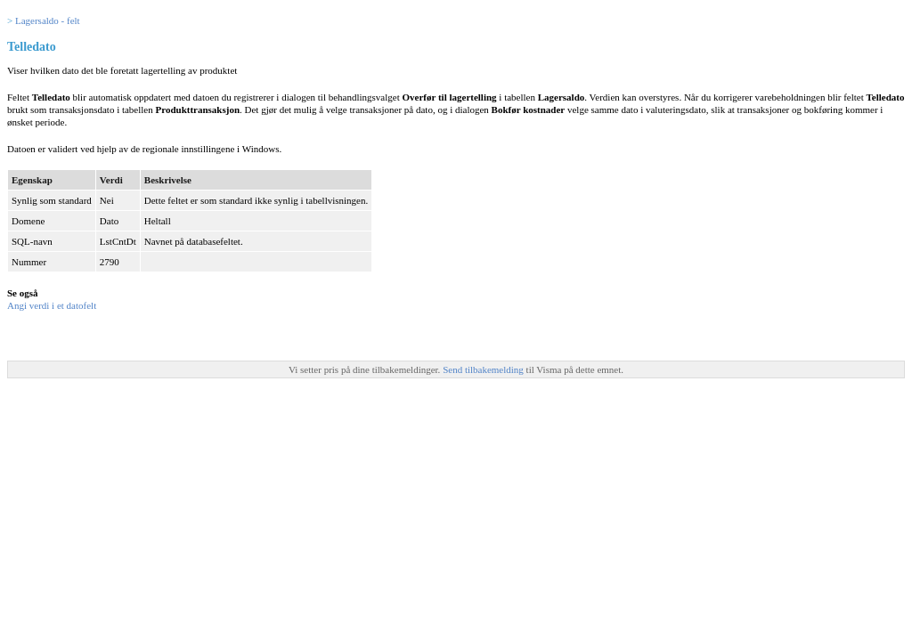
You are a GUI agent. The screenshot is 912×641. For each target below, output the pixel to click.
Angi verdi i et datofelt (51, 305)
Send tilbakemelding (484, 369)
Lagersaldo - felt (47, 20)
